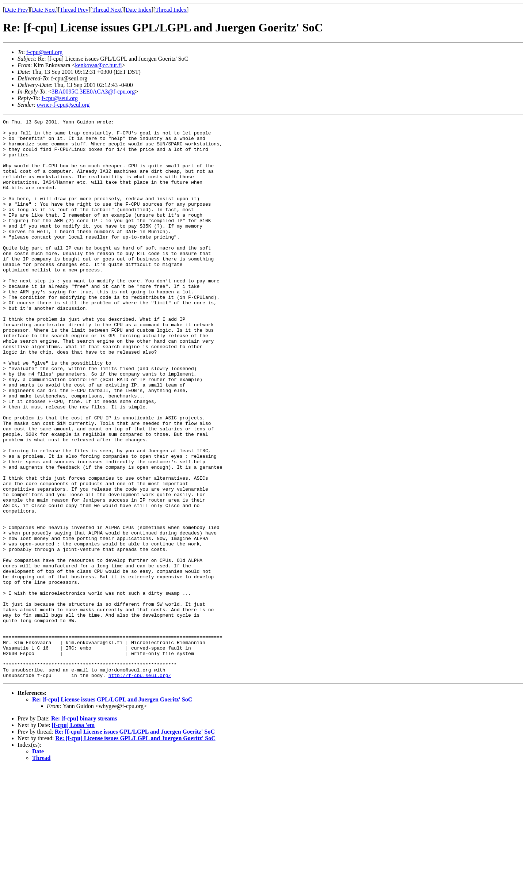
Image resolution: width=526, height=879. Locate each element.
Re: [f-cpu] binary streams (84, 830)
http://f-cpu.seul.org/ (139, 787)
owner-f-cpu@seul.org (63, 105)
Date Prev (16, 10)
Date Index (139, 10)
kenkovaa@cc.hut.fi (98, 65)
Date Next (44, 10)
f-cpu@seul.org (44, 52)
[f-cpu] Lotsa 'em (73, 837)
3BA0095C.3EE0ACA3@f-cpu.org (93, 91)
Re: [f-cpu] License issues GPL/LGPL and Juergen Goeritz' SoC (112, 811)
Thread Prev (74, 10)
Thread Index (171, 10)
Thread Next (107, 10)
